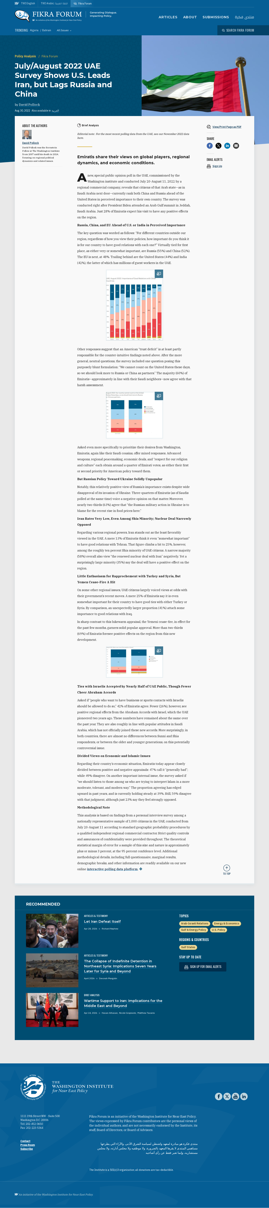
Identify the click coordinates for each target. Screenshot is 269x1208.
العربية (55, 110)
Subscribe (26, 1149)
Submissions (216, 17)
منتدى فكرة (244, 17)
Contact (25, 1141)
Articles (168, 17)
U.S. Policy (218, 930)
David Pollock (29, 104)
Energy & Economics (226, 923)
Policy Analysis (26, 56)
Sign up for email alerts (202, 966)
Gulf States (188, 947)
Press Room (27, 1145)
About (190, 17)
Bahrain (46, 30)
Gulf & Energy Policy (193, 930)
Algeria (34, 30)
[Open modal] (238, 30)
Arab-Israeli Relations (194, 923)
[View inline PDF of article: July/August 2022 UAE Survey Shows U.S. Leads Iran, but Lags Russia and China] (227, 126)
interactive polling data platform (112, 869)
